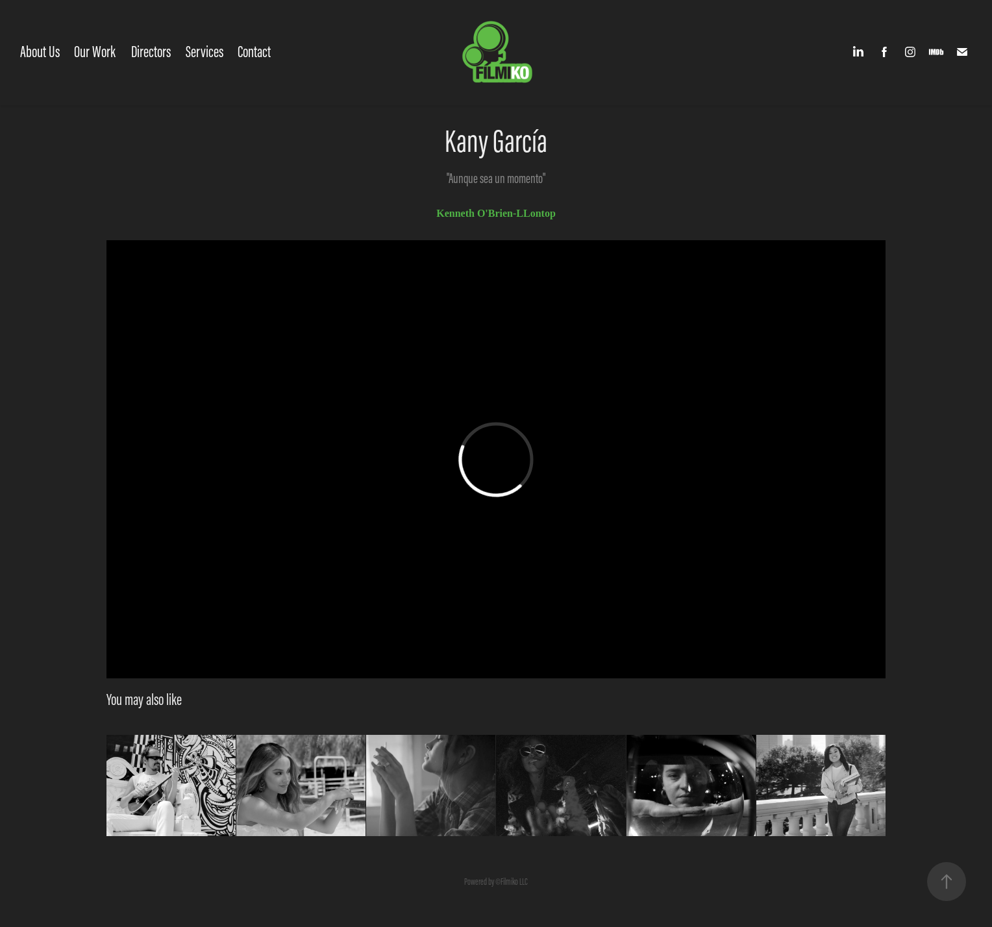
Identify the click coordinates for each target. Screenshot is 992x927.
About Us (40, 52)
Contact (254, 52)
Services (204, 52)
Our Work (95, 52)
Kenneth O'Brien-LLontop (496, 213)
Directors (151, 52)
